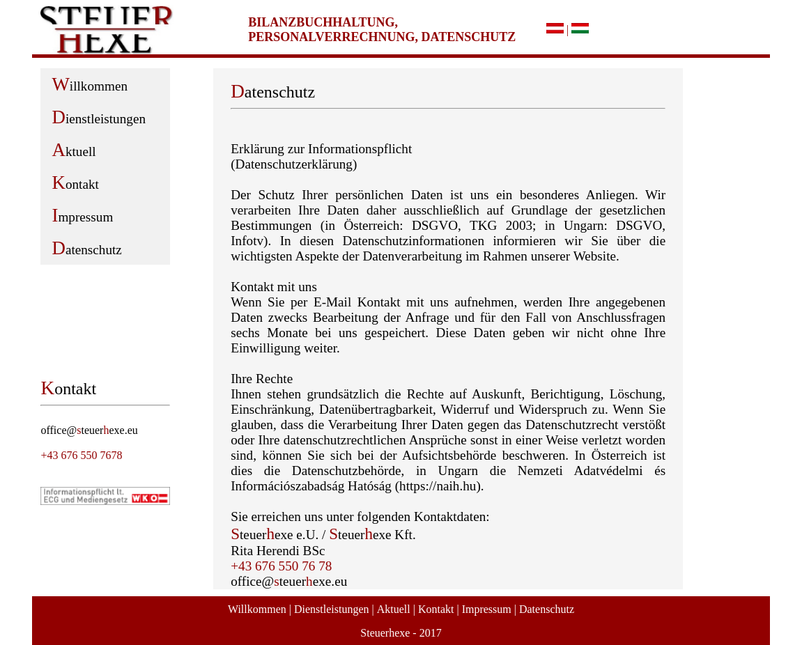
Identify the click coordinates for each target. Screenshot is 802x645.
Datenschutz (546, 609)
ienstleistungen (99, 117)
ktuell (73, 149)
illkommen (90, 84)
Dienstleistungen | (334, 609)
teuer (92, 430)
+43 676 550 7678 (81, 455)
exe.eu (123, 430)
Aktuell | (396, 609)
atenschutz (86, 248)
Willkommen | (259, 609)
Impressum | (489, 609)
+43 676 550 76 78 (281, 566)
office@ (58, 430)
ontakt (75, 182)
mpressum (82, 215)
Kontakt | (438, 609)
